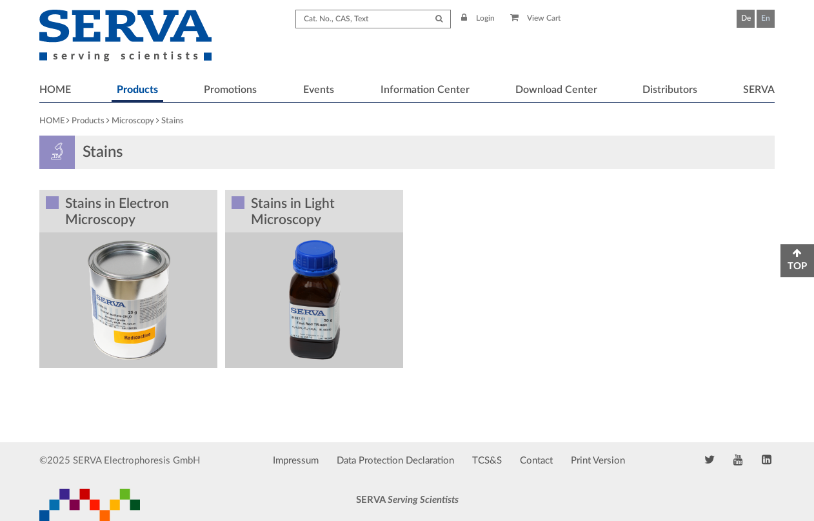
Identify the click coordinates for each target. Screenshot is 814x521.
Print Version (598, 460)
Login (478, 18)
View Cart (535, 18)
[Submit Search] (439, 19)
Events (318, 90)
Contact (536, 460)
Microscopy (133, 121)
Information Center (425, 90)
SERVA (759, 90)
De (746, 18)
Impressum (296, 460)
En (765, 18)
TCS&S (487, 460)
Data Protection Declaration (395, 460)
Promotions (230, 90)
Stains (172, 121)
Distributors (669, 90)
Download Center (556, 90)
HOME (55, 90)
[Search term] (373, 19)
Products (137, 90)
